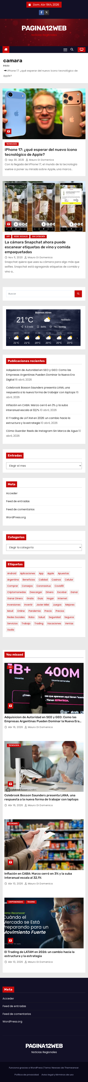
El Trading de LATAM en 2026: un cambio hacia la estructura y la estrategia (39, 954)
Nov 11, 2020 (16, 257)
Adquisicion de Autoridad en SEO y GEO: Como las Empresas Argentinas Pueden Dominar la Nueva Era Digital (40, 375)
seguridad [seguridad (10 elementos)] (55, 617)
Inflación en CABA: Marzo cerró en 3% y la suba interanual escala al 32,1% (38, 876)
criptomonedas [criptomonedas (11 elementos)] (16, 592)
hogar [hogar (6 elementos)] (50, 598)
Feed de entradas (18, 501)
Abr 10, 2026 (16, 883)
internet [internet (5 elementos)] (62, 598)
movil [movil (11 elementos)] (10, 611)
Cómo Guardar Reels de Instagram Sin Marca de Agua (42, 431)
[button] (73, 49)
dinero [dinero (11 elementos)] (49, 592)
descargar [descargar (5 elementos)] (36, 592)
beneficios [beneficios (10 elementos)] (29, 579)
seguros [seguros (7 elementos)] (69, 617)
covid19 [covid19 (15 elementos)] (59, 586)
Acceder (12, 493)
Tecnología (11, 144)
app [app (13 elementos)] (41, 573)
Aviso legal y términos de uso (57, 1074)
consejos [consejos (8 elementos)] (27, 586)
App (8, 236)
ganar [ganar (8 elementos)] (74, 592)
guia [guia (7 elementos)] (40, 598)
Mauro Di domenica (40, 160)
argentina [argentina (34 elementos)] (13, 579)
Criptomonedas (16, 902)
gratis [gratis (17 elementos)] (30, 598)
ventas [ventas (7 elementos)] (69, 623)
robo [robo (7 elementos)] (32, 617)
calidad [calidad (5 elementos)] (43, 579)
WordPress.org (16, 517)
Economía (13, 823)
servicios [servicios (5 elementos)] (12, 623)
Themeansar (71, 1067)
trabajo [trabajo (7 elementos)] (25, 623)
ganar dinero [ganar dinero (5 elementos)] (15, 598)
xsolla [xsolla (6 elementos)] (10, 629)
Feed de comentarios (20, 509)
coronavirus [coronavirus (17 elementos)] (44, 586)
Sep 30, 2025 (16, 160)
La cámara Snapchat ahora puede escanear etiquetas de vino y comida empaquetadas (37, 247)
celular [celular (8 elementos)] (69, 579)
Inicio (6, 65)
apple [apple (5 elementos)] (50, 573)
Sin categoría (38, 236)
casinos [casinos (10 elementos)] (56, 579)
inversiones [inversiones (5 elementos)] (13, 604)
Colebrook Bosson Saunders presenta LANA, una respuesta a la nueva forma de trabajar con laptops (41, 797)
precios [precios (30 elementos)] (60, 611)
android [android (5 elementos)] (11, 573)
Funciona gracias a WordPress (26, 1067)
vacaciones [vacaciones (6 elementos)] (54, 623)
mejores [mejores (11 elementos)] (69, 604)
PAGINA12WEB (43, 28)
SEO (10, 667)
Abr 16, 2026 (16, 727)
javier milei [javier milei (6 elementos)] (42, 604)
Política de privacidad (27, 1074)
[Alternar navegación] (65, 49)
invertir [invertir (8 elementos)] (28, 604)
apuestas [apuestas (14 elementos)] (63, 573)
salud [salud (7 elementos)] (41, 617)
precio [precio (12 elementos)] (48, 611)
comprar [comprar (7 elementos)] (12, 586)
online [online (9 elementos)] (21, 611)
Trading (31, 902)
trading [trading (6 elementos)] (38, 623)
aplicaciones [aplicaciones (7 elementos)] (27, 573)
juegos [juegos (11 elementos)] (57, 604)
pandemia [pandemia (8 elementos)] (35, 611)
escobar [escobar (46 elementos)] (62, 592)
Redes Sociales (21, 236)
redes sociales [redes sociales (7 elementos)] (16, 617)
